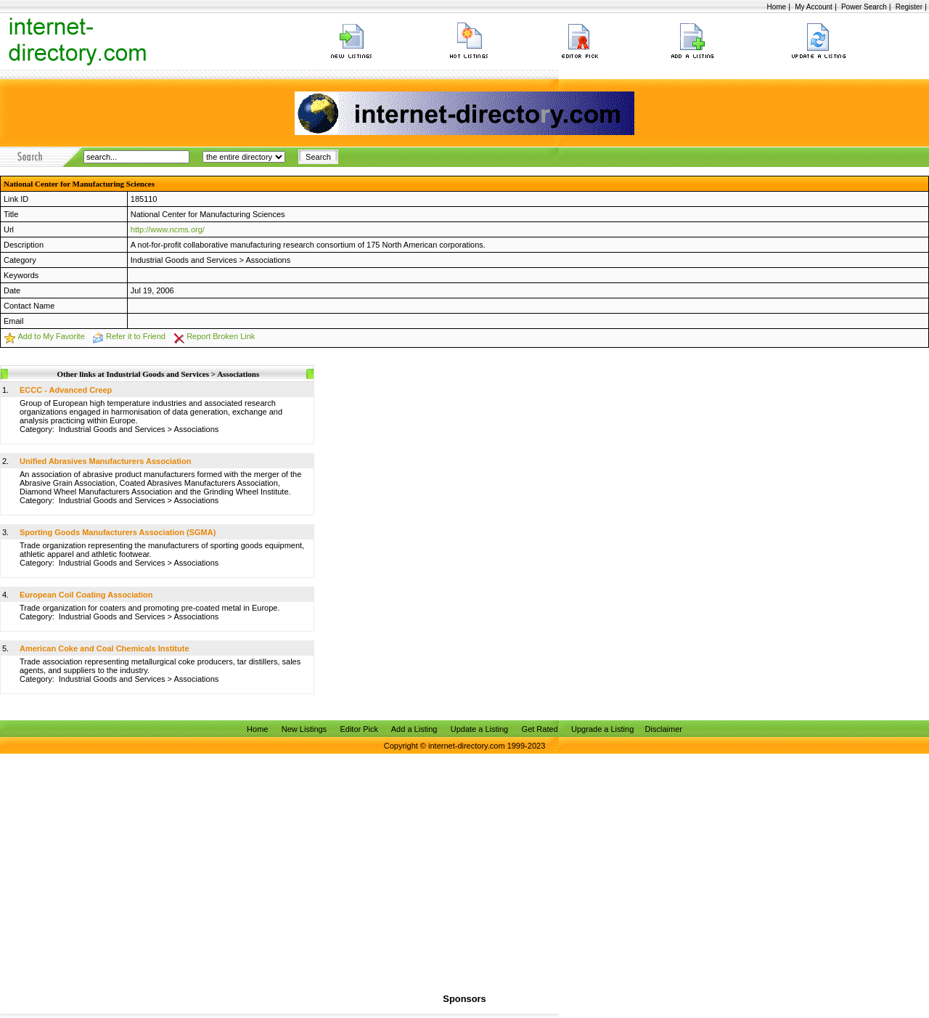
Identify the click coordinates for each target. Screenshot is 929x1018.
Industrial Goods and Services (184, 260)
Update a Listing (480, 729)
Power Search (864, 7)
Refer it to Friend (135, 336)
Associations (267, 260)
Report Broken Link (221, 336)
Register (909, 7)
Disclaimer (663, 729)
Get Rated (540, 729)
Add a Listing (414, 729)
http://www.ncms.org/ (168, 229)
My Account (813, 7)
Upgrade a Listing (602, 729)
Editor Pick (359, 729)
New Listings (304, 729)
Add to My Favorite (50, 336)
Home (776, 7)
